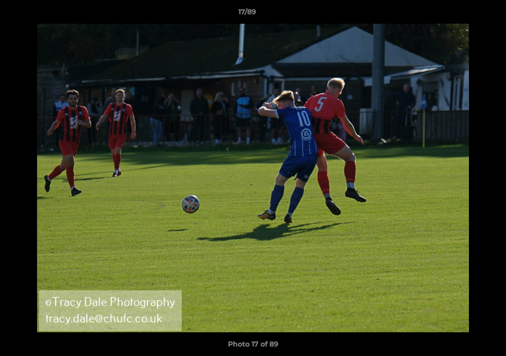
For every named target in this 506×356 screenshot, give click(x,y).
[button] (464, 14)
